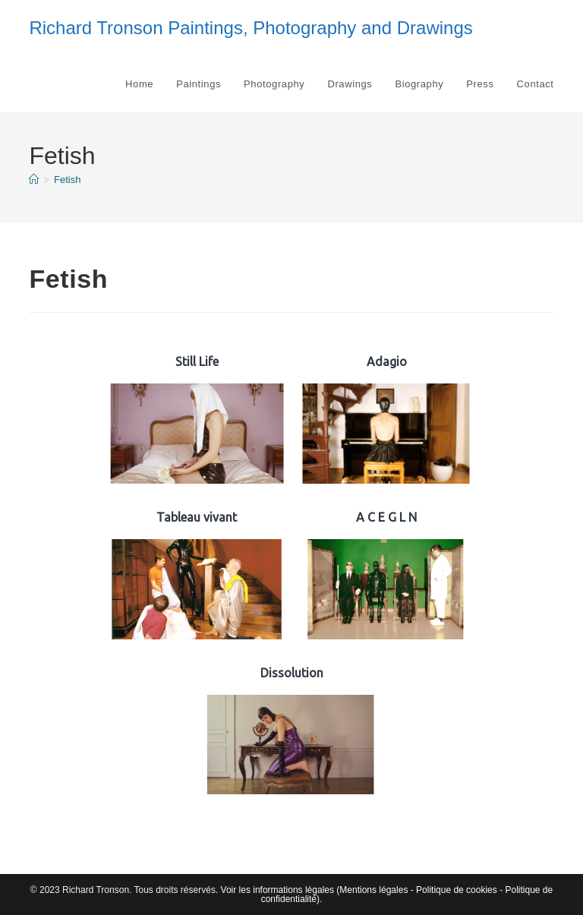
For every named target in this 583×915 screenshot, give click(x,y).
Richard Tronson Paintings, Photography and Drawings (250, 27)
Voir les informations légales (277, 890)
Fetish (67, 179)
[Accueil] (34, 179)
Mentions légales (373, 890)
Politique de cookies (456, 890)
